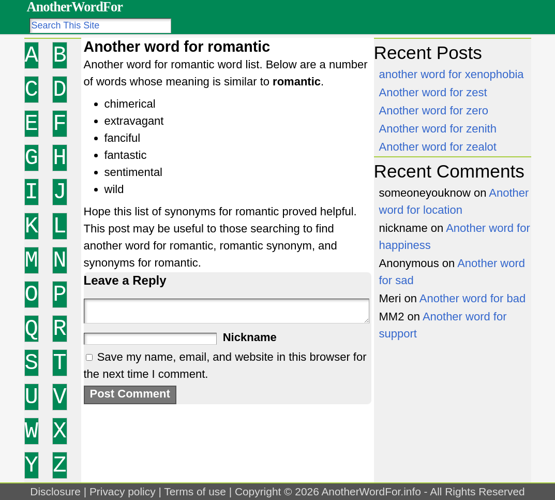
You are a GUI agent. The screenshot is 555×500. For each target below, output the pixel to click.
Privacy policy (122, 491)
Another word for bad (472, 298)
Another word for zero (434, 110)
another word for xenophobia (451, 74)
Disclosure (55, 491)
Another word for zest (433, 92)
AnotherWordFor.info (371, 491)
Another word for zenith (438, 128)
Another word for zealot (438, 146)
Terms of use (195, 491)
